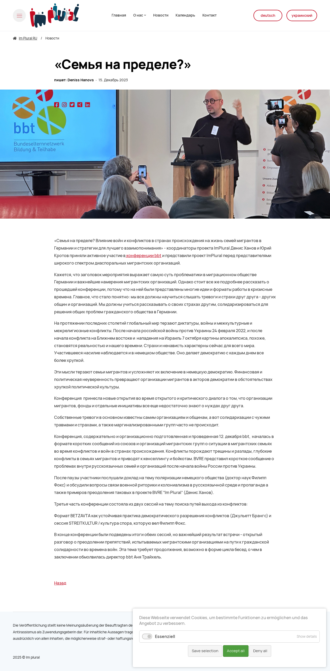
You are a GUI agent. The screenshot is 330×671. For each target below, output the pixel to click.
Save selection (205, 650)
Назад (60, 583)
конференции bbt (143, 255)
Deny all (260, 650)
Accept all (236, 650)
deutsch (268, 15)
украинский (302, 15)
